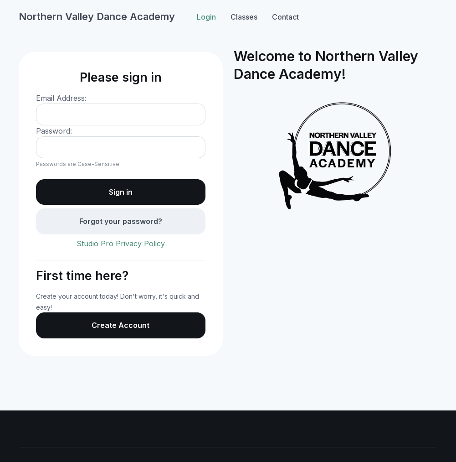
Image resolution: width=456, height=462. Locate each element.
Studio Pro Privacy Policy (121, 243)
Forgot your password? (120, 221)
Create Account (120, 325)
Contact (285, 16)
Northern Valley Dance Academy (97, 16)
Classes (244, 16)
